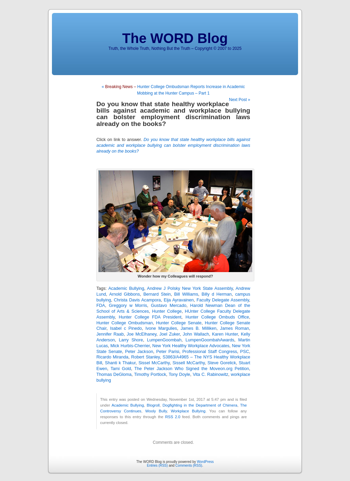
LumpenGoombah (164, 340)
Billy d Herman (217, 294)
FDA (100, 305)
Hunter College (166, 311)
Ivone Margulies (161, 328)
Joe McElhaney (142, 334)
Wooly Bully (156, 411)
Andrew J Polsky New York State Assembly (190, 288)
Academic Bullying (126, 288)
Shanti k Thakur (120, 362)
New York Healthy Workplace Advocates (190, 345)
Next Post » (239, 99)
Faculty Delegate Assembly (223, 300)
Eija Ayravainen (179, 300)
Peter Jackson (139, 351)
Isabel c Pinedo (126, 328)
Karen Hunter (225, 334)
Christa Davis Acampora (137, 300)
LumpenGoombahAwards (210, 340)
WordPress (205, 462)
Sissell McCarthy (189, 362)
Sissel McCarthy (154, 362)
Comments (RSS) (188, 465)
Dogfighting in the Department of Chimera (199, 405)
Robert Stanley (145, 357)
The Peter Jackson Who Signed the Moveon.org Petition (191, 368)
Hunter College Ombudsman (124, 323)
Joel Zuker (169, 334)
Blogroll (153, 405)
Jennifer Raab (110, 334)
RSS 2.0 (172, 417)
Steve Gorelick (221, 362)
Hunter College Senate (179, 323)
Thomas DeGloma (114, 374)
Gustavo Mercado (169, 305)
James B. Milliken (198, 328)
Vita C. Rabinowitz (210, 374)
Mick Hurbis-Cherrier (130, 345)
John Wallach (196, 334)
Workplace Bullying (188, 411)
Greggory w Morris (128, 305)
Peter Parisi (167, 351)
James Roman (234, 328)
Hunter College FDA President (150, 317)
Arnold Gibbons (124, 294)
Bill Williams (186, 294)
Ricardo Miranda (112, 357)
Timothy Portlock (150, 374)
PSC (244, 351)
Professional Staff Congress (209, 351)
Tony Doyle (179, 374)
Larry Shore (131, 340)
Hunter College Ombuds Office (217, 317)
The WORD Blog (175, 38)
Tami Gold (120, 368)
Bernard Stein (157, 294)
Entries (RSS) (157, 465)
